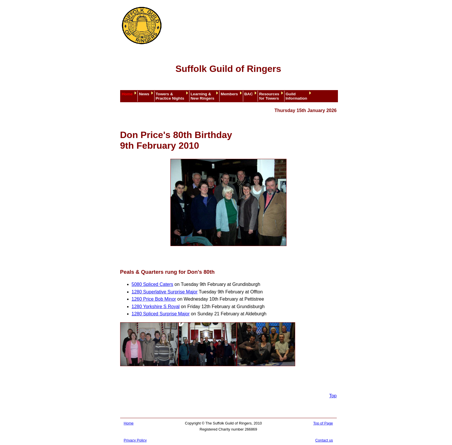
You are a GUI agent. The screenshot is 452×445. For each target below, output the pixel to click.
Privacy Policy (135, 440)
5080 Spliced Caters (152, 284)
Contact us (324, 440)
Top (333, 395)
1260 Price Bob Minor (154, 299)
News (144, 94)
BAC (248, 94)
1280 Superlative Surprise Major (165, 291)
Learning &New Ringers (202, 96)
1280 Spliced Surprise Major (161, 313)
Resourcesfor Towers (269, 96)
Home (127, 94)
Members (229, 94)
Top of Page (323, 423)
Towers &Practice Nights (170, 96)
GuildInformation (296, 96)
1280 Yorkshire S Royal (156, 306)
